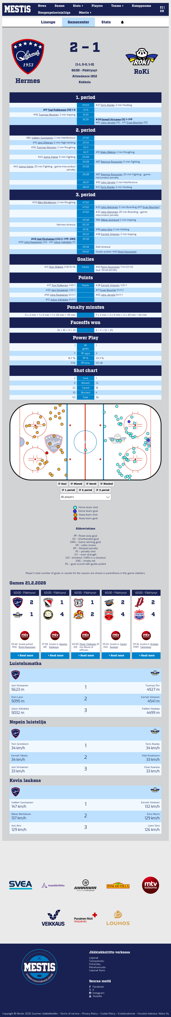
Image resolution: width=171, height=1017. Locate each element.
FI (161, 7)
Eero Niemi (153, 814)
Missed (76, 484)
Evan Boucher (135, 122)
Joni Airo (16, 825)
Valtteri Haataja (151, 708)
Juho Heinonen (109, 207)
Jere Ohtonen (45, 142)
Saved (91, 484)
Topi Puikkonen (57, 109)
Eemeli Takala (19, 755)
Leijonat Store (97, 970)
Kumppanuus (141, 6)
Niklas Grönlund (110, 219)
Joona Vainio (50, 157)
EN (162, 11)
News (42, 6)
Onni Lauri (17, 697)
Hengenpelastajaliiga (54, 13)
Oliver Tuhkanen (87, 644)
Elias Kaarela (152, 767)
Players (97, 6)
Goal (62, 484)
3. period (102, 490)
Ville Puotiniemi (151, 755)
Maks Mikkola (108, 152)
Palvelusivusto (97, 967)
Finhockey (95, 964)
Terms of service (70, 1013)
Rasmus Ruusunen (112, 161)
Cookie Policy (108, 1013)
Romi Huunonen (127, 251)
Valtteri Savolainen (42, 137)
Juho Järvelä (108, 122)
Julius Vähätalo (63, 242)
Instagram (98, 993)
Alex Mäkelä (56, 267)
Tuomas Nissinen (49, 114)
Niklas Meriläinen (21, 814)
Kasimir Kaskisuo (58, 646)
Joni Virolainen (46, 239)
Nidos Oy (164, 1013)
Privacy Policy (90, 1013)
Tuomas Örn (152, 685)
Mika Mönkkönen (47, 202)
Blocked (106, 484)
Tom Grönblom (20, 744)
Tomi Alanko (108, 105)
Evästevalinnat (126, 1013)
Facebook (98, 986)
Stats (106, 22)
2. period (85, 490)
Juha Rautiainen (33, 242)
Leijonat (93, 957)
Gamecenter (78, 22)
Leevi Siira (106, 229)
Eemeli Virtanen (111, 119)
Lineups (48, 22)
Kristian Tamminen (149, 646)
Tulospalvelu (96, 961)
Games (60, 6)
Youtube (97, 996)
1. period (68, 490)
